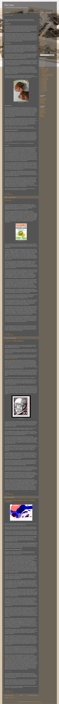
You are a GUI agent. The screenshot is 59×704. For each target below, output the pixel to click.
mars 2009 (44, 87)
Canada (9, 494)
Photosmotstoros (42, 112)
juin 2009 (43, 83)
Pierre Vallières (19, 205)
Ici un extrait (7, 143)
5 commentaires (7, 333)
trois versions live (22, 143)
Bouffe (9, 194)
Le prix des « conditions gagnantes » (14, 341)
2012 (42, 63)
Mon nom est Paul (44, 13)
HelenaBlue (42, 115)
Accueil (21, 695)
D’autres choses (9, 15)
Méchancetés (42, 44)
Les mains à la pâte (43, 98)
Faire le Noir (8, 200)
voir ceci (23, 371)
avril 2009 (43, 86)
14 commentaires (7, 193)
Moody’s (20, 591)
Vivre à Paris (42, 49)
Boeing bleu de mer (43, 99)
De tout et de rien (43, 36)
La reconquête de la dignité (15, 447)
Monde (41, 46)
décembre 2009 (44, 68)
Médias (41, 45)
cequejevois (42, 34)
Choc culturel (42, 35)
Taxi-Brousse (42, 100)
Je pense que (42, 41)
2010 (42, 66)
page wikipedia (26, 214)
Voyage (11, 194)
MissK (17, 132)
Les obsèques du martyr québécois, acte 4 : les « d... (47, 76)
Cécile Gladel (42, 116)
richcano (33, 701)
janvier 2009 (44, 90)
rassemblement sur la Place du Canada (27, 647)
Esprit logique (42, 111)
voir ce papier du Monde (12, 358)
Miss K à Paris (42, 103)
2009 (42, 67)
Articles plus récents (9, 695)
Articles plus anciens (33, 695)
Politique (12, 494)
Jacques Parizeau (11, 575)
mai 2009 (43, 84)
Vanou (41, 113)
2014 (42, 60)
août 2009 (43, 80)
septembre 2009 (44, 79)
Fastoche (41, 39)
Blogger (40, 701)
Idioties (41, 40)
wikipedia (23, 102)
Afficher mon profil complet (44, 27)
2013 (42, 62)
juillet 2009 (44, 82)
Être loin (9, 4)
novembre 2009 (44, 70)
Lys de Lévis (42, 110)
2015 (42, 59)
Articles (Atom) (11, 697)
